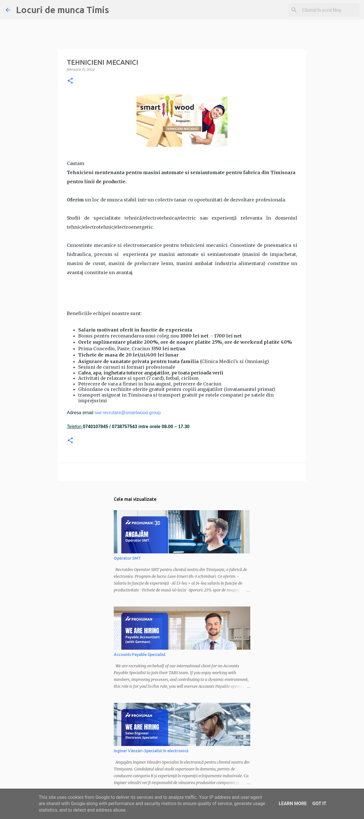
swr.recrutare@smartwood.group (128, 412)
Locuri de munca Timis (62, 10)
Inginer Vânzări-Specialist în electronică (151, 751)
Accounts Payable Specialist (140, 654)
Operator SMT (127, 558)
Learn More (293, 803)
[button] (70, 81)
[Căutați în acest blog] (329, 10)
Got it (319, 803)
